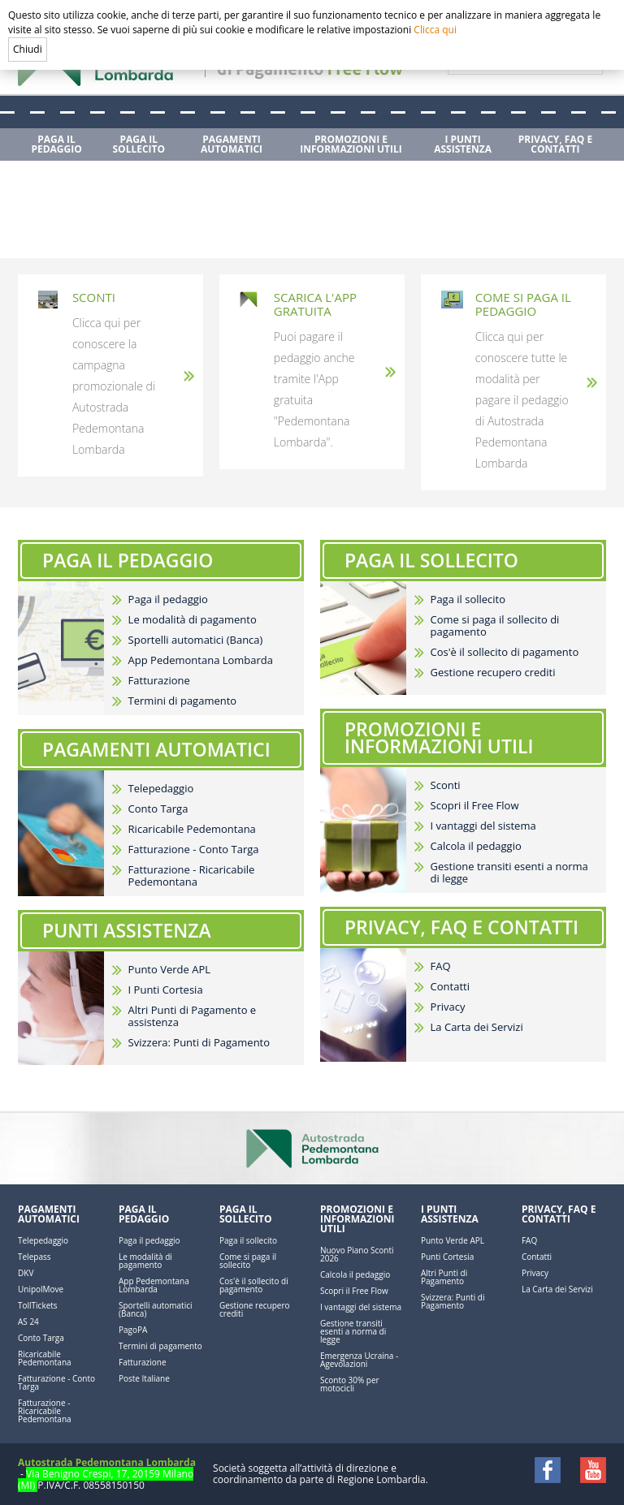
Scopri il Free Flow (475, 806)
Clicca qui (435, 30)
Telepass (34, 1256)
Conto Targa (158, 809)
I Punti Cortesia (165, 990)
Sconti (446, 785)
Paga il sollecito (468, 599)
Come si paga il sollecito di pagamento (495, 626)
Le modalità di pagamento (192, 620)
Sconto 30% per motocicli (349, 1384)
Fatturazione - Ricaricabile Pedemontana (191, 876)
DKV (25, 1273)
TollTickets (38, 1305)
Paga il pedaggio (168, 599)
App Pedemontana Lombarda (200, 660)
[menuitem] (58, 144)
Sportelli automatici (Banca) (195, 640)
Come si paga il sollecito (247, 1260)
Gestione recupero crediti (493, 672)
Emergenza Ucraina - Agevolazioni (359, 1359)
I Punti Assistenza (450, 1214)
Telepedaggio (161, 789)
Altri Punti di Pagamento (444, 1277)
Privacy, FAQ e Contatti (559, 1214)
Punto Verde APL (169, 970)
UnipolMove (40, 1289)
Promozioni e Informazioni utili (357, 1218)
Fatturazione (159, 681)
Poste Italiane (144, 1378)
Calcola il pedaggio (476, 846)
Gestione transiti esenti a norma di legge (509, 872)
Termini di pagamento (182, 701)
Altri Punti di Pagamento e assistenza (192, 1016)
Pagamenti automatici (49, 1214)
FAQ (441, 966)
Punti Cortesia (447, 1256)
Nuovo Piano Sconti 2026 (357, 1254)
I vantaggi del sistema (483, 826)
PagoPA (133, 1329)
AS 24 (28, 1321)
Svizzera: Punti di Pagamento (199, 1043)
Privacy (448, 1007)
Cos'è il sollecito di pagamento (505, 652)
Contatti (450, 987)
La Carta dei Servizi (477, 1027)
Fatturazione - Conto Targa (193, 849)
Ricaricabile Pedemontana (192, 829)
